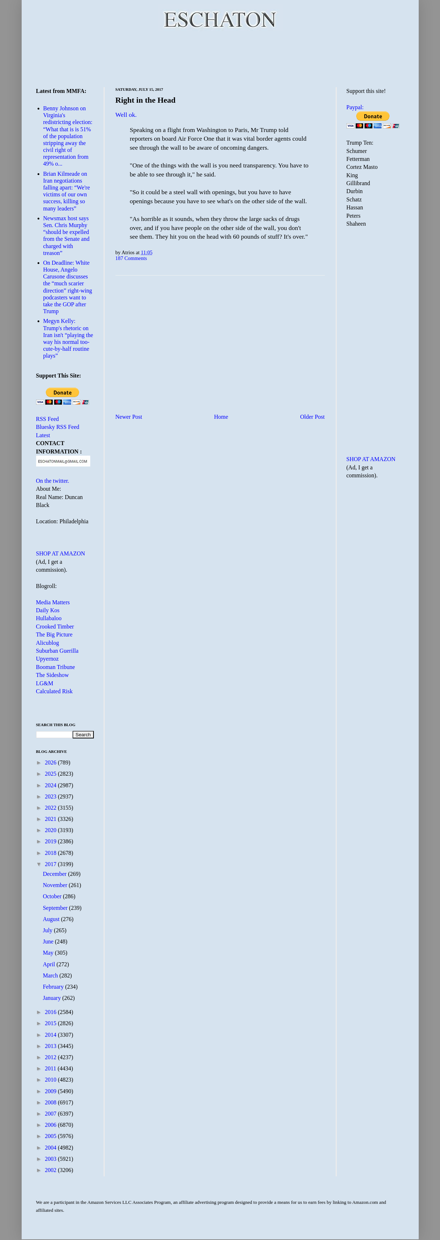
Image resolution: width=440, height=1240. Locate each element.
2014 (51, 1035)
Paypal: (355, 107)
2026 (51, 762)
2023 (51, 796)
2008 (51, 1102)
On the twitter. (52, 481)
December (55, 874)
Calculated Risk (54, 691)
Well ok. (126, 114)
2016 (51, 1012)
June (49, 941)
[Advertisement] (220, 58)
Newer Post (129, 417)
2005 (51, 1136)
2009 (51, 1091)
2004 (51, 1148)
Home (221, 417)
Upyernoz (47, 659)
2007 (51, 1114)
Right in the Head (146, 100)
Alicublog (47, 643)
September (56, 908)
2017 (51, 864)
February (54, 987)
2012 (51, 1057)
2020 (51, 830)
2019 (51, 841)
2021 (51, 819)
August (52, 919)
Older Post (312, 417)
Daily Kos (48, 610)
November (56, 885)
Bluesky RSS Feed (57, 427)
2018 (51, 853)
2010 (51, 1080)
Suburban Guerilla (57, 651)
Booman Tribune (55, 667)
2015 (51, 1023)
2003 (51, 1159)
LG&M (44, 683)
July (48, 930)
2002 (51, 1170)
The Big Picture (54, 634)
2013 (51, 1046)
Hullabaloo (49, 618)
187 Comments (131, 258)
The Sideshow (52, 675)
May (49, 953)
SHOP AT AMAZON (60, 553)
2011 (51, 1068)
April (50, 964)
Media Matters (53, 602)
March (51, 975)
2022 (51, 808)
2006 (51, 1125)
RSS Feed (47, 419)
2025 (51, 774)
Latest (43, 435)
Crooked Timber (55, 626)
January (52, 998)
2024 (51, 785)
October (53, 896)
